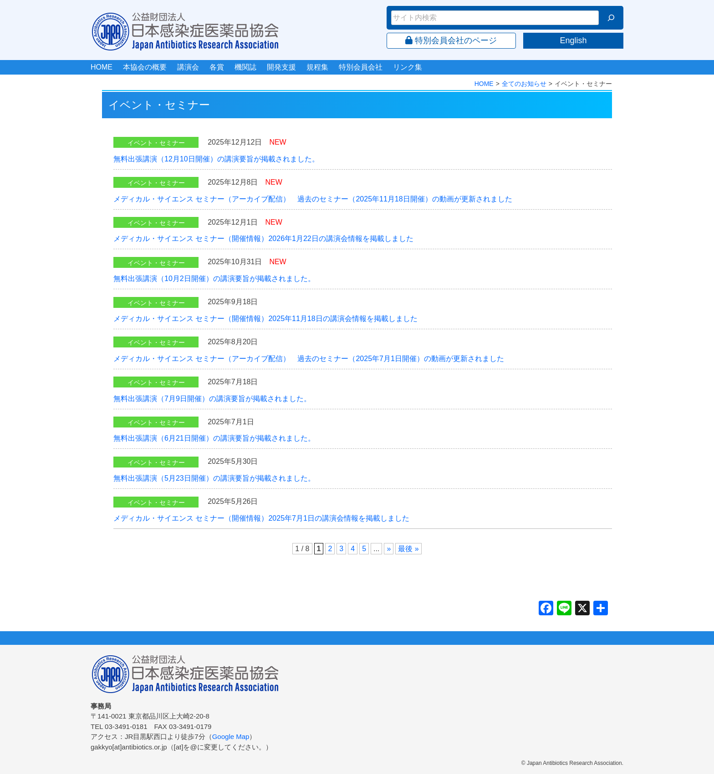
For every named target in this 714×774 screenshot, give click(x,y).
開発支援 (281, 67)
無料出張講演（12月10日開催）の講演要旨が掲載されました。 (216, 159)
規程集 (317, 67)
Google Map (231, 736)
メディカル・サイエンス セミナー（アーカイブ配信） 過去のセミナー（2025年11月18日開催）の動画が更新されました (312, 199)
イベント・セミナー (156, 142)
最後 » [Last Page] (408, 549)
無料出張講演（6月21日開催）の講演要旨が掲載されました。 (214, 438)
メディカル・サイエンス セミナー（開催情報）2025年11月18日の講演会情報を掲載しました (265, 318)
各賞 (216, 67)
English (573, 40)
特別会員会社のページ (451, 40)
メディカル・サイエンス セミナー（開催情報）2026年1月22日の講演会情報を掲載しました (263, 238)
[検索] (611, 17)
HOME (101, 67)
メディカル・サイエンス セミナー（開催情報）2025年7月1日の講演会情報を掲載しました (261, 518)
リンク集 (407, 67)
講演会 (188, 67)
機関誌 (245, 67)
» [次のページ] (389, 549)
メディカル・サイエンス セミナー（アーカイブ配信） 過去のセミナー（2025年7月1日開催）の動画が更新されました (308, 358)
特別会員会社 (360, 67)
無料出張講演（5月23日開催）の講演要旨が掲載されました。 (214, 478)
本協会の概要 (145, 67)
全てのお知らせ (524, 83)
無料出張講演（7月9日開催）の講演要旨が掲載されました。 (212, 398)
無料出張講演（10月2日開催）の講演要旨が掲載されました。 (214, 278)
